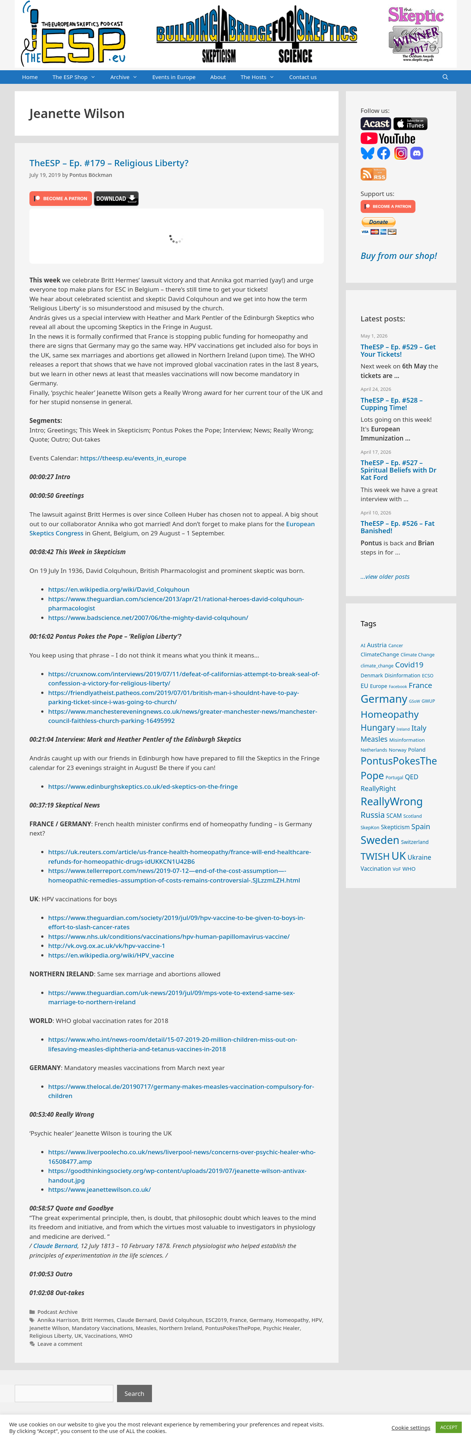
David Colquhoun (181, 1319)
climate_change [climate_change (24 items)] (377, 666)
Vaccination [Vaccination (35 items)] (376, 868)
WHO (125, 1335)
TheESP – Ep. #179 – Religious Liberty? (108, 163)
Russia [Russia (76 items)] (373, 814)
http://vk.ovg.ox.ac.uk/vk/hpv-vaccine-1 (106, 945)
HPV (317, 1319)
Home (30, 77)
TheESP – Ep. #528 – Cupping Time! (392, 404)
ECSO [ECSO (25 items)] (427, 676)
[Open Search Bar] (445, 77)
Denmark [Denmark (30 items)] (372, 675)
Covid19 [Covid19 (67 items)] (409, 664)
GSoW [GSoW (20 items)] (414, 701)
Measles (146, 1328)
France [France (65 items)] (420, 685)
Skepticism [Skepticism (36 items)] (395, 827)
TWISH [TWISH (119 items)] (375, 856)
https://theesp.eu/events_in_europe (133, 458)
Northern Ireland (180, 1328)
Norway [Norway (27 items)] (398, 749)
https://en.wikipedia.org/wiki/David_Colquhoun (119, 589)
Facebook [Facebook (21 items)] (398, 686)
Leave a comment (60, 1343)
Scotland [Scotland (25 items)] (412, 816)
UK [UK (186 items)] (399, 855)
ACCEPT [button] (448, 1427)
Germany (261, 1319)
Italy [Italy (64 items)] (418, 728)
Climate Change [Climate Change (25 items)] (418, 655)
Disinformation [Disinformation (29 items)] (402, 675)
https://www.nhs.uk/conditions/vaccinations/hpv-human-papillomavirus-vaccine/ (169, 936)
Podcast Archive (58, 1311)
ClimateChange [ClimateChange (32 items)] (380, 654)
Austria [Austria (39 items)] (377, 645)
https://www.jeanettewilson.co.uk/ (99, 1189)
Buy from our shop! (399, 255)
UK (78, 1335)
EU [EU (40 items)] (364, 686)
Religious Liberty (50, 1335)
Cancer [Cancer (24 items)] (395, 645)
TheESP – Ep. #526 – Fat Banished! (398, 527)
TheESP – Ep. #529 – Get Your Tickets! (398, 350)
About (218, 77)
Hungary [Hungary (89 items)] (378, 727)
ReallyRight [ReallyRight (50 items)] (378, 788)
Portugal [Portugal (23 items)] (394, 777)
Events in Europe (174, 77)
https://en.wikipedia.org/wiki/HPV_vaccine (111, 955)
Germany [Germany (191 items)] (384, 698)
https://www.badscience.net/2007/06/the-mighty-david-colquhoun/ (148, 617)
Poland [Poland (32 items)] (416, 749)
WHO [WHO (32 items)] (409, 868)
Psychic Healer (281, 1328)
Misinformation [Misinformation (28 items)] (407, 740)
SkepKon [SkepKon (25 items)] (370, 827)
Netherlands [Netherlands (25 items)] (374, 750)
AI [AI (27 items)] (363, 645)
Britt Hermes (97, 1319)
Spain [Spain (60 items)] (421, 826)
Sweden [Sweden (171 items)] (380, 840)
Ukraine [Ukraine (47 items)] (419, 857)
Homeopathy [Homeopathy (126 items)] (390, 714)
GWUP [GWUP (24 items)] (428, 701)
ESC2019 (216, 1319)
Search (135, 1393)
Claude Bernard (55, 1245)
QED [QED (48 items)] (411, 776)
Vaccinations (101, 1335)
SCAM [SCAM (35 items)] (394, 815)
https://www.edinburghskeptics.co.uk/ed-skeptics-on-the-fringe (143, 786)
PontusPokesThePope (232, 1328)
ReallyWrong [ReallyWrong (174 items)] (392, 801)
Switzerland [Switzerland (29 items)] (415, 841)
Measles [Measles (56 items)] (374, 739)
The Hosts (261, 77)
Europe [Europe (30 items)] (378, 685)
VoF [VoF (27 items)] (397, 869)
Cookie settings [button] (411, 1427)
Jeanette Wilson (49, 1328)
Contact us (303, 77)
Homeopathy (292, 1319)
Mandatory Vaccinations (102, 1328)
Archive (127, 77)
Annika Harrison (58, 1319)
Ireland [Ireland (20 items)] (403, 729)
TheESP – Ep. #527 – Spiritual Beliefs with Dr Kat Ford (398, 470)
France (238, 1319)
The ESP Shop (78, 77)
